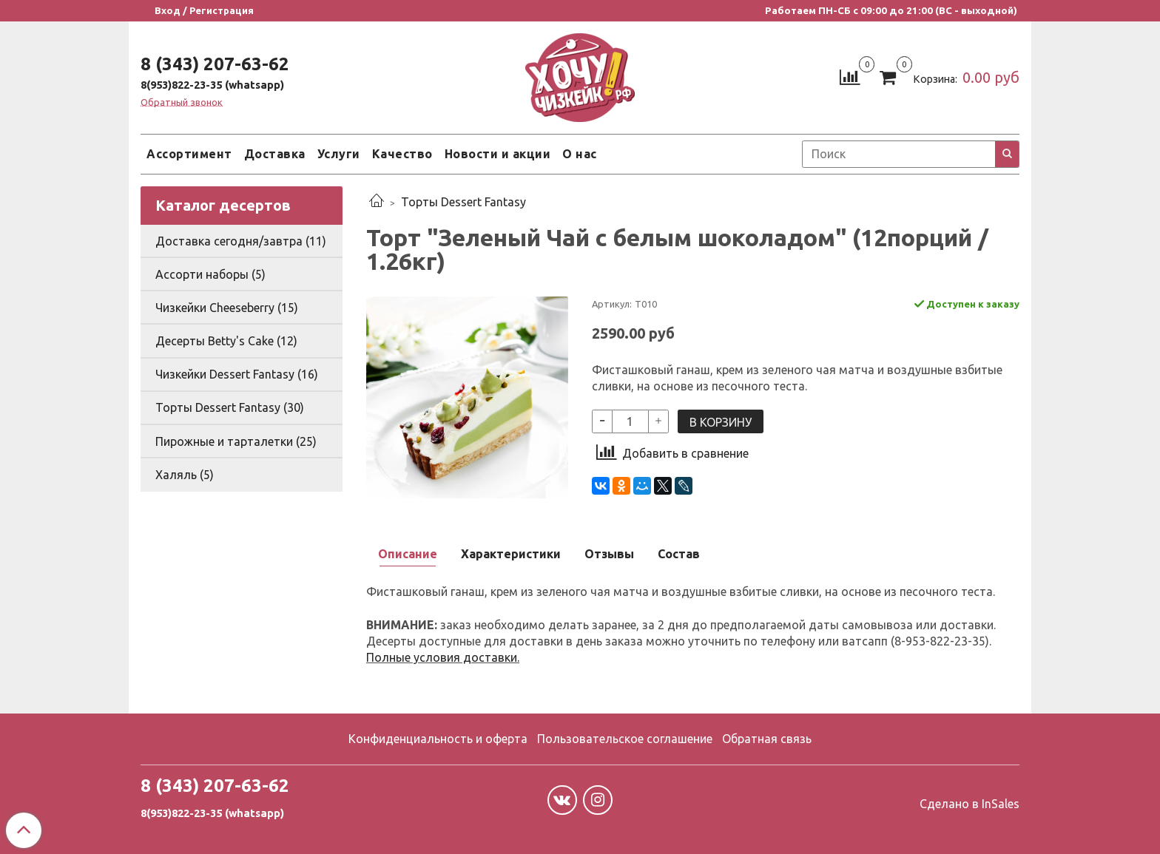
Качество (402, 153)
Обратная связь (767, 738)
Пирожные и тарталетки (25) (236, 441)
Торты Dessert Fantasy (463, 202)
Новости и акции (498, 153)
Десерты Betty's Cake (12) (226, 341)
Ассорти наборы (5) (210, 274)
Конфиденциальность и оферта (437, 738)
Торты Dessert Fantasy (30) (229, 407)
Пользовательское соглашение (624, 738)
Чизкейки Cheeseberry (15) (226, 307)
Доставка (275, 153)
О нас (579, 153)
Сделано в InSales (969, 804)
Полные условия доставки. (442, 657)
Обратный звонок (182, 102)
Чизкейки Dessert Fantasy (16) (236, 374)
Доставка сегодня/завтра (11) (240, 241)
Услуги (338, 153)
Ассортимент (189, 153)
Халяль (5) (184, 474)
